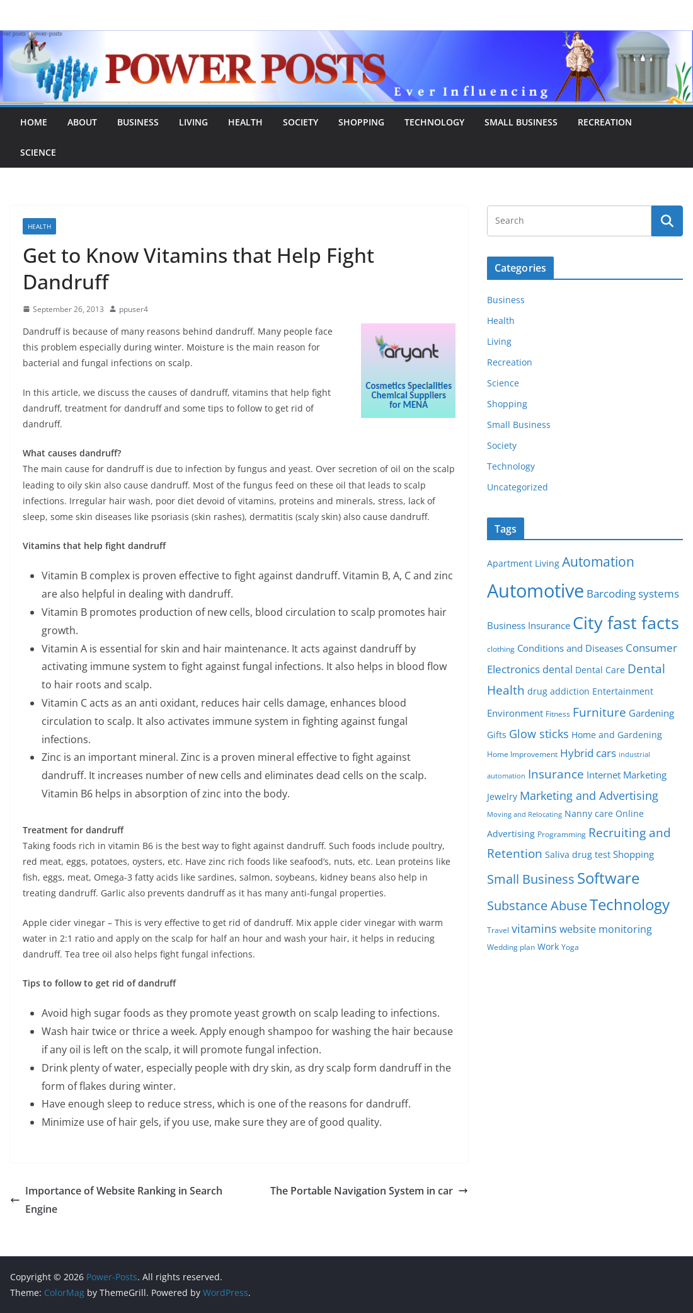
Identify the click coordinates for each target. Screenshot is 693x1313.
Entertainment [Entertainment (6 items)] (622, 691)
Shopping (361, 122)
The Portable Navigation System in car (369, 1191)
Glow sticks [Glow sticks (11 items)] (539, 733)
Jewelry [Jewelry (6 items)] (502, 796)
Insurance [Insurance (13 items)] (556, 773)
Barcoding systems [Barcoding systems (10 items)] (633, 593)
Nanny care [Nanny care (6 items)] (588, 813)
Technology (434, 122)
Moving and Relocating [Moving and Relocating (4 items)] (524, 814)
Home (33, 122)
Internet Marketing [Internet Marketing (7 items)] (627, 774)
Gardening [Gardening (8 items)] (651, 713)
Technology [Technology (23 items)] (630, 904)
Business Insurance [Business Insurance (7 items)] (528, 625)
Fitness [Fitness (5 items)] (558, 714)
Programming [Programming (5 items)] (561, 834)
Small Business (521, 122)
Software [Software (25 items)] (608, 877)
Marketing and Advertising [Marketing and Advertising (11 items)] (589, 795)
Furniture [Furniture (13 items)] (599, 711)
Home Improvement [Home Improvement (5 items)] (522, 754)
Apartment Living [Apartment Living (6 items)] (523, 563)
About (82, 122)
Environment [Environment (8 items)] (515, 713)
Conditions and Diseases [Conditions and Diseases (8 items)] (570, 648)
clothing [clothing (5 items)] (501, 649)
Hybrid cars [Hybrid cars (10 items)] (588, 753)
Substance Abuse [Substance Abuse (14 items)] (537, 905)
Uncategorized (517, 487)
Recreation (605, 122)
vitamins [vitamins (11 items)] (534, 928)
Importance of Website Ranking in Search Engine (116, 1200)
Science (38, 152)
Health (245, 122)
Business (138, 122)
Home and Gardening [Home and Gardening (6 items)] (616, 735)
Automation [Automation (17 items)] (598, 561)
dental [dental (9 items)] (557, 669)
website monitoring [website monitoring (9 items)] (605, 929)
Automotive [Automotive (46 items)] (535, 590)
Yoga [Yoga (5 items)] (570, 947)
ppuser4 (133, 309)
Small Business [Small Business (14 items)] (531, 879)
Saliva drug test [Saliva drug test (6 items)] (577, 854)
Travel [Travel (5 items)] (498, 930)
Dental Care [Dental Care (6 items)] (600, 670)
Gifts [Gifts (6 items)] (497, 735)
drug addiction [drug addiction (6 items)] (558, 691)
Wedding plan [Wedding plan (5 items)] (511, 947)
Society (300, 122)
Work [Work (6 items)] (548, 946)
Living (193, 122)
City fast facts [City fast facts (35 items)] (626, 622)
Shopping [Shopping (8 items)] (633, 854)
